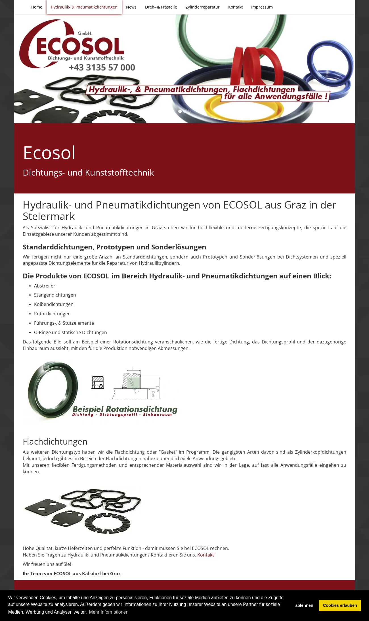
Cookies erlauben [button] (340, 605)
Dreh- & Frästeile (161, 7)
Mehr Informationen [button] (109, 612)
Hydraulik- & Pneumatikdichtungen (84, 7)
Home (36, 7)
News (131, 7)
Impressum (262, 7)
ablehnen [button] (304, 605)
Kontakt (235, 7)
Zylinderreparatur (203, 7)
